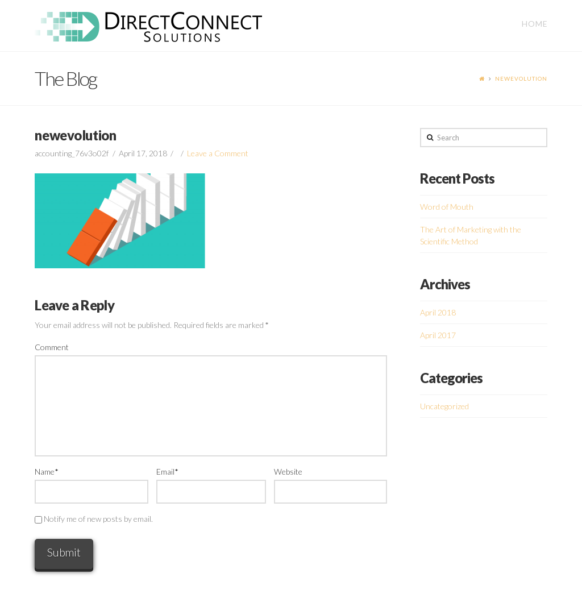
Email (167, 471)
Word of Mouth (446, 206)
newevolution (521, 78)
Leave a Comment (217, 153)
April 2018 (438, 312)
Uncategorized (444, 406)
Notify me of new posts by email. (98, 519)
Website (288, 471)
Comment (52, 347)
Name (46, 471)
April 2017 (438, 335)
